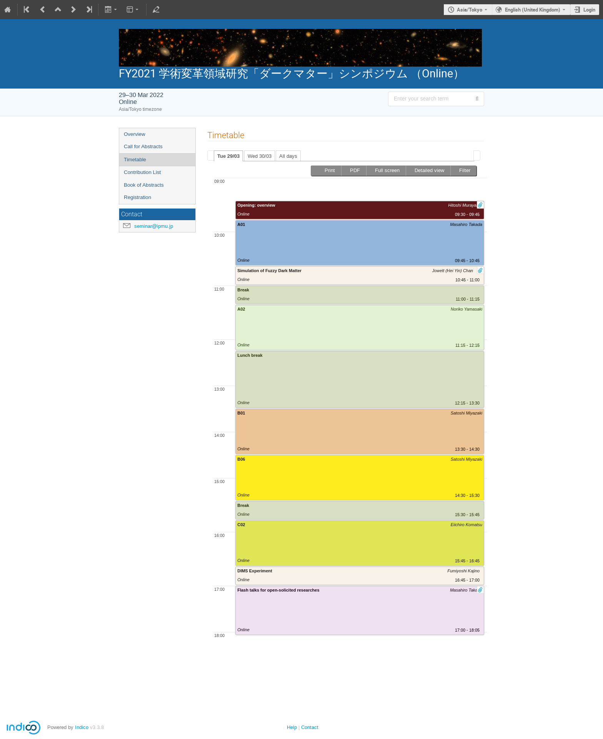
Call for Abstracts (143, 146)
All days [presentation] (288, 156)
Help (292, 727)
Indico (81, 727)
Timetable (135, 159)
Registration (137, 197)
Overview (134, 134)
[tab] (228, 155)
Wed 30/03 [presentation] (260, 156)
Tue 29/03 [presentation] (228, 156)
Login (589, 9)
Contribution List (142, 172)
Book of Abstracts (144, 185)
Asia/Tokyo (469, 9)
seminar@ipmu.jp (153, 226)
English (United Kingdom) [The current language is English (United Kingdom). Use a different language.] (532, 9)
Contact (309, 727)
